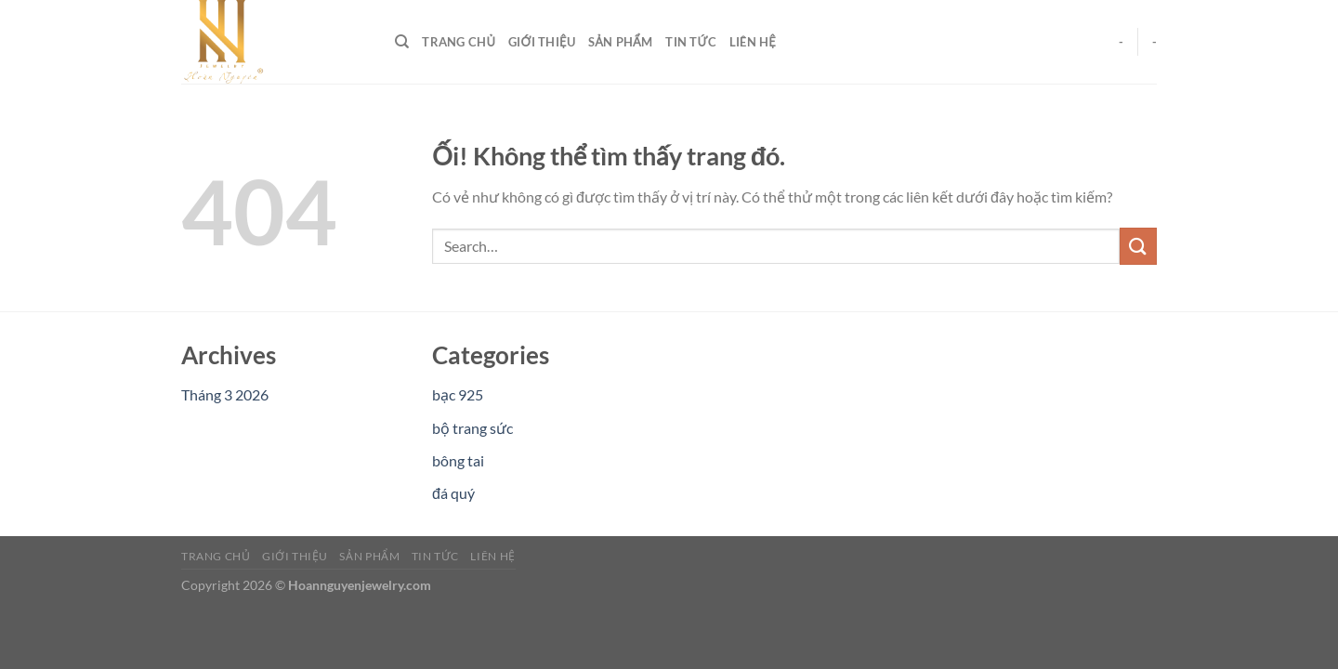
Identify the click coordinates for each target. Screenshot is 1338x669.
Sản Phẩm (620, 41)
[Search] (402, 41)
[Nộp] (1138, 246)
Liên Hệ (752, 41)
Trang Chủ (458, 41)
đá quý (453, 493)
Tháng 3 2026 (225, 394)
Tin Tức (690, 41)
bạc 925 (457, 394)
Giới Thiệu (541, 41)
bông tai (458, 460)
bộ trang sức (472, 428)
